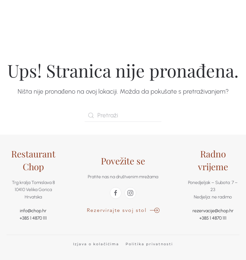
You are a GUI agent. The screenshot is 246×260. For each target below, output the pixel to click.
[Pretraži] (123, 115)
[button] (221, 24)
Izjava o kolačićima (96, 244)
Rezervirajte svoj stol (117, 210)
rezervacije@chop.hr (213, 211)
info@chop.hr (33, 211)
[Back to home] (30, 24)
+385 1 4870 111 (33, 218)
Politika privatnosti (149, 244)
